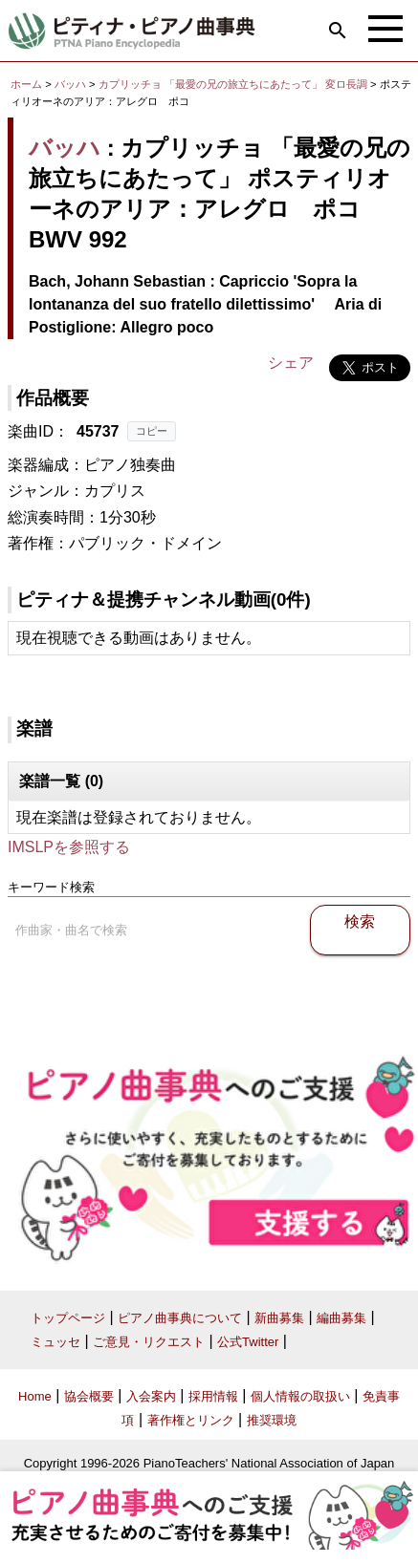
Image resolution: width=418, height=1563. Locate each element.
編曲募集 (341, 1318)
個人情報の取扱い (300, 1396)
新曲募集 (279, 1318)
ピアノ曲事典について (180, 1318)
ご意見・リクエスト (149, 1342)
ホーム (26, 84)
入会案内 (151, 1396)
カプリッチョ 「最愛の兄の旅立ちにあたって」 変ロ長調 (233, 84)
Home (35, 1396)
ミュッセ (55, 1342)
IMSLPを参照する (69, 847)
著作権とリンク (190, 1420)
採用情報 (213, 1396)
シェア (291, 362)
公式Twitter (247, 1342)
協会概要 (89, 1396)
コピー (151, 431)
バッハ (70, 84)
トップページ (68, 1318)
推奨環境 (272, 1420)
